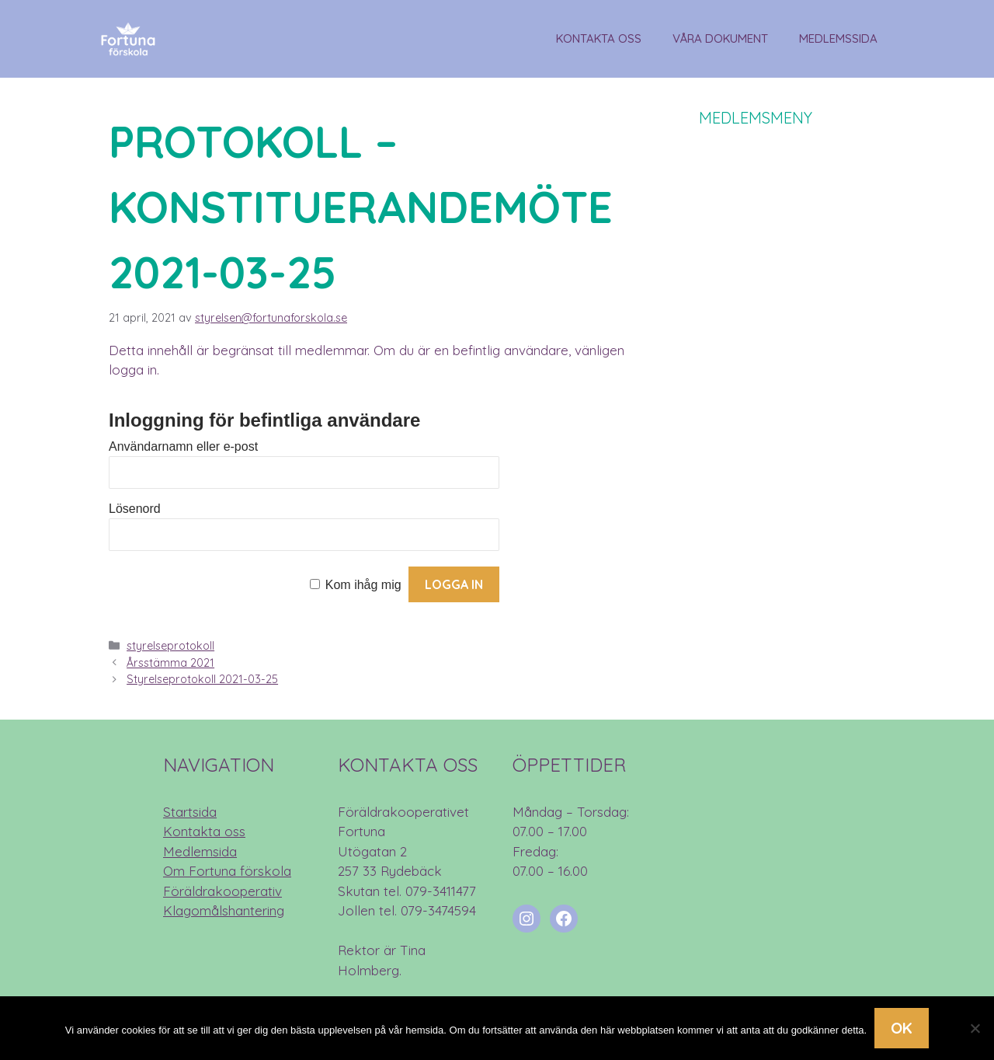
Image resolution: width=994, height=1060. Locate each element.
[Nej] (974, 1028)
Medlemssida (838, 38)
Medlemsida (200, 851)
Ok (901, 1027)
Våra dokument (720, 38)
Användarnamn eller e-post (183, 446)
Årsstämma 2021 (170, 663)
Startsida (190, 812)
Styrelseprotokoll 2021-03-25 (202, 679)
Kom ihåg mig (363, 584)
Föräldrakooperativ (222, 891)
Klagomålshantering (223, 910)
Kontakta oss (598, 38)
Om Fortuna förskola (227, 871)
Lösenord (135, 508)
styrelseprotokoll (170, 646)
